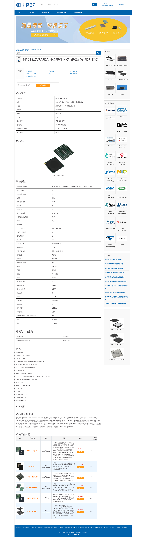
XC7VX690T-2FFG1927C (117, 360)
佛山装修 (105, 528)
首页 (60, 533)
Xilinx (122, 245)
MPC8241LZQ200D (32, 498)
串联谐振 (60, 528)
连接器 (82, 528)
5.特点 (50, 73)
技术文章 (45, 12)
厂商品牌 (31, 12)
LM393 (122, 94)
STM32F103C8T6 (122, 80)
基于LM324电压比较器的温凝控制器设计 (116, 281)
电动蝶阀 (124, 528)
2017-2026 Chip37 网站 (73, 534)
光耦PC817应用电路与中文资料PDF (114, 272)
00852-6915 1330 (107, 5)
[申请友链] (121, 4)
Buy (80, 451)
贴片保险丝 (26, 528)
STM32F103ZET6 (122, 65)
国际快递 (112, 528)
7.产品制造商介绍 (30, 76)
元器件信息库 (61, 12)
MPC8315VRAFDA (36, 50)
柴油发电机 (54, 528)
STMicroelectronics (111, 228)
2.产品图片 (51, 71)
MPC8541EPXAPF (32, 477)
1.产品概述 (28, 71)
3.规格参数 (73, 71)
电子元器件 (78, 12)
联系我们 (84, 533)
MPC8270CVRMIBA (32, 487)
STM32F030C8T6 (110, 65)
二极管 (87, 528)
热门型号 (65, 533)
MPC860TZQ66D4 (32, 451)
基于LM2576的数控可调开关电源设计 (115, 292)
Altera (122, 117)
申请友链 (78, 533)
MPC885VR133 (32, 466)
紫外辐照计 (47, 528)
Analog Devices (122, 131)
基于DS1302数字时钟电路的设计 (114, 264)
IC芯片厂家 (76, 528)
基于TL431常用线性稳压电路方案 (114, 268)
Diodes (110, 146)
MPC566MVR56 (32, 511)
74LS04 (110, 94)
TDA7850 (110, 80)
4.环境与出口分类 (30, 73)
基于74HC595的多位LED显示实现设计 (115, 303)
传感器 (92, 528)
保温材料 (118, 528)
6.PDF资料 (73, 73)
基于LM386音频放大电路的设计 (113, 259)
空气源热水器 (68, 528)
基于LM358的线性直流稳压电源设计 (115, 277)
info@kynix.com (107, 3)
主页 (19, 12)
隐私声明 (71, 533)
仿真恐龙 (40, 528)
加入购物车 (42, 85)
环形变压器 (33, 528)
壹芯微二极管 (98, 528)
